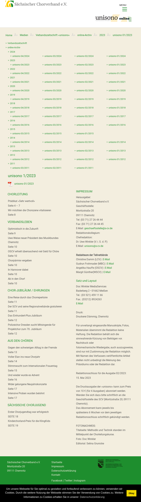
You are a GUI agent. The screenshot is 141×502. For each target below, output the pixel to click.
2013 (12, 146)
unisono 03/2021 (52, 82)
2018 (12, 103)
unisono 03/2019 (52, 99)
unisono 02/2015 (52, 133)
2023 (102, 35)
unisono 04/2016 (20, 125)
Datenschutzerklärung (63, 470)
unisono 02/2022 (85, 73)
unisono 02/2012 (85, 159)
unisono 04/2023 (20, 64)
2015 (12, 129)
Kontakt (55, 475)
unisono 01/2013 (117, 150)
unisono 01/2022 (117, 73)
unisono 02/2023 (85, 64)
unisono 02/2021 (85, 82)
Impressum (57, 466)
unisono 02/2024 (85, 56)
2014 (12, 137)
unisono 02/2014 (85, 142)
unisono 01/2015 (85, 133)
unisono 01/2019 (117, 99)
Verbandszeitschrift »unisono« (53, 35)
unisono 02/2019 (85, 99)
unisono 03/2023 (52, 64)
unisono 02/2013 (85, 150)
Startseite (56, 462)
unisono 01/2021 (117, 82)
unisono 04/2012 (20, 159)
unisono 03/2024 (52, 56)
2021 (12, 77)
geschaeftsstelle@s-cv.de (98, 228)
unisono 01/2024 (117, 56)
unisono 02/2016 (85, 125)
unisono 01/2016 (117, 125)
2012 (12, 155)
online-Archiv (84, 35)
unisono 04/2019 (20, 99)
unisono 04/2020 (20, 90)
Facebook (56, 480)
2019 (12, 94)
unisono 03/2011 (20, 168)
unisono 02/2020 (85, 90)
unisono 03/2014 (52, 142)
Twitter (68, 480)
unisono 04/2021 (20, 82)
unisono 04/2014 (20, 142)
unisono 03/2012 (52, 159)
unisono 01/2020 (117, 90)
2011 (12, 163)
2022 (12, 69)
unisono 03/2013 (52, 150)
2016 (12, 120)
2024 (12, 51)
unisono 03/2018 (52, 107)
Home (9, 35)
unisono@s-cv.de (93, 245)
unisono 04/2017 (20, 116)
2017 (12, 112)
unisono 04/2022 (20, 73)
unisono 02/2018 (85, 107)
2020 (12, 86)
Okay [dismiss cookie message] (131, 493)
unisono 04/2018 (20, 107)
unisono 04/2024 (20, 56)
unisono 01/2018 (117, 107)
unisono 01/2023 (117, 64)
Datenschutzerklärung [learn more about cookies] (92, 497)
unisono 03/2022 (52, 73)
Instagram (79, 480)
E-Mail (106, 259)
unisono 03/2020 (52, 90)
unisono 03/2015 (20, 133)
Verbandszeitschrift (17, 43)
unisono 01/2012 (117, 159)
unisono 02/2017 (85, 116)
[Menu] (124, 7)
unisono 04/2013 (20, 150)
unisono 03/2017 (52, 116)
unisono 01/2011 (85, 168)
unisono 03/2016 (52, 125)
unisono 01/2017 (117, 116)
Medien (24, 35)
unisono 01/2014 (117, 142)
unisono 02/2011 (52, 168)
